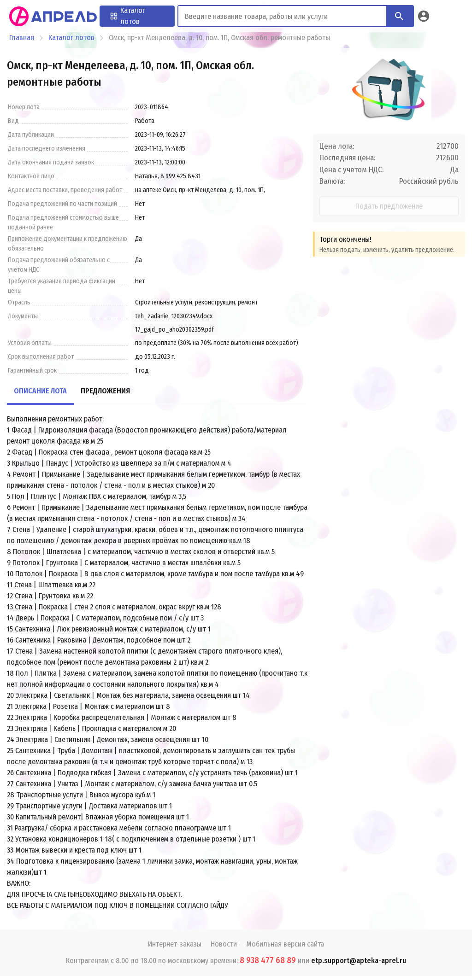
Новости (224, 944)
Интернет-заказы (174, 944)
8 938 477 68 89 (268, 960)
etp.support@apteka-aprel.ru (358, 960)
